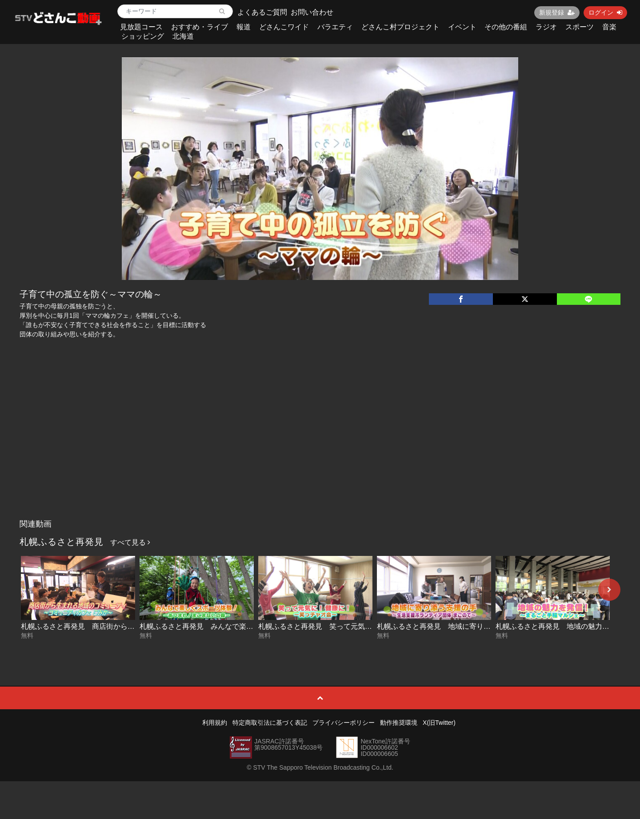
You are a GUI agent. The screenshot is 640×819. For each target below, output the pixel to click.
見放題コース (141, 27)
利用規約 (214, 722)
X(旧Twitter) (439, 722)
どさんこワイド (284, 27)
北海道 (183, 36)
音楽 (609, 27)
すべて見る (130, 542)
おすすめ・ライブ (199, 27)
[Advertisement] (320, 448)
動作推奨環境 (398, 722)
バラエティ (335, 27)
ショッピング (142, 36)
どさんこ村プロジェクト (400, 27)
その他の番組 (505, 27)
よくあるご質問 (262, 12)
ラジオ (546, 27)
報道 (243, 27)
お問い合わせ (312, 12)
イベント (462, 27)
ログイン (605, 12)
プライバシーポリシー (343, 722)
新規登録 (557, 12)
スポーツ (579, 27)
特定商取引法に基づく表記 (269, 722)
